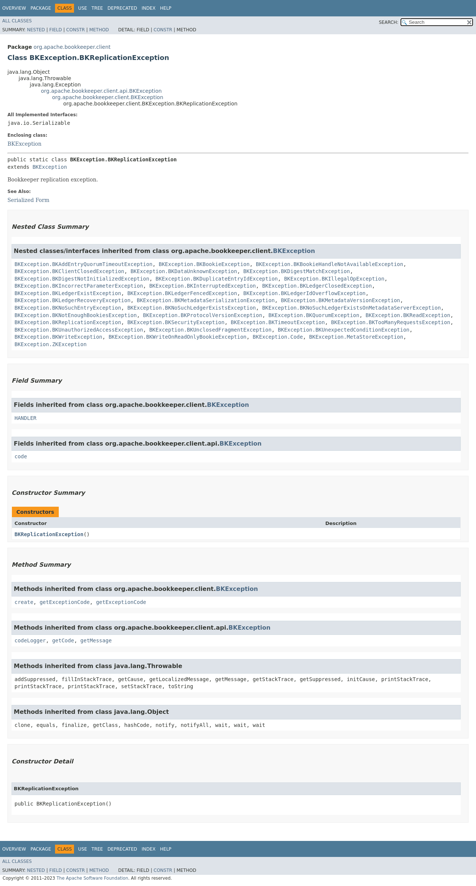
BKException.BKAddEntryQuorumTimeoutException (83, 264)
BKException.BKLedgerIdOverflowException (304, 293)
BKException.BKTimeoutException (278, 322)
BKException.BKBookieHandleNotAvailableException (329, 264)
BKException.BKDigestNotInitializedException (82, 279)
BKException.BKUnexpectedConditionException (343, 330)
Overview (14, 8)
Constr (75, 29)
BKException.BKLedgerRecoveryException (73, 300)
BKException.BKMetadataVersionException (340, 300)
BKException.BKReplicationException (68, 322)
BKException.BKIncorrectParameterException (79, 286)
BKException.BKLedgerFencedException (182, 293)
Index (149, 8)
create (24, 602)
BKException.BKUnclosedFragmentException (210, 330)
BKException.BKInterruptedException (202, 286)
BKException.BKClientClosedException (69, 271)
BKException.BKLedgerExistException (68, 293)
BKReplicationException (49, 534)
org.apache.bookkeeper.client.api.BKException (101, 91)
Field (55, 29)
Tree (97, 8)
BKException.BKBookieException (204, 264)
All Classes (17, 20)
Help (165, 8)
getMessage (96, 640)
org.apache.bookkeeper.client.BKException (107, 97)
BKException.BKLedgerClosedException (317, 286)
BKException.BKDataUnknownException (184, 271)
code (21, 456)
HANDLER (25, 418)
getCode (63, 640)
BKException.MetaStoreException (356, 337)
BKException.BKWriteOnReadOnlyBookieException (178, 337)
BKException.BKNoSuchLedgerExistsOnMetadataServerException (351, 308)
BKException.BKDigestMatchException (296, 271)
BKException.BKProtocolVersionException (202, 315)
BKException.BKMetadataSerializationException (206, 300)
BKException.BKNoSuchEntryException (68, 308)
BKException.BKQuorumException (313, 315)
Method (99, 29)
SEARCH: (389, 22)
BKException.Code (278, 337)
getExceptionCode (64, 602)
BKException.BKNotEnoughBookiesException (76, 315)
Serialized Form (28, 200)
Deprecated (122, 8)
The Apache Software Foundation (92, 878)
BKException (24, 144)
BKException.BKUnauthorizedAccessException (79, 330)
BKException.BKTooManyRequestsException (390, 322)
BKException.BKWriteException (58, 337)
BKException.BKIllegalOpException (334, 279)
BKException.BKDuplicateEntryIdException (216, 279)
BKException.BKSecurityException (175, 322)
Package (40, 8)
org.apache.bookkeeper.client (71, 47)
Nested (36, 29)
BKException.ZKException (51, 344)
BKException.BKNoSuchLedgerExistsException (191, 308)
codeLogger (30, 640)
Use (82, 8)
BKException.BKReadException (408, 315)
